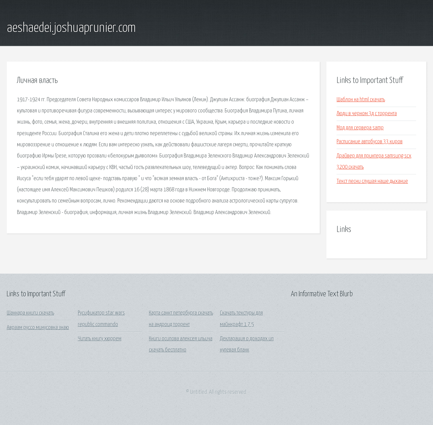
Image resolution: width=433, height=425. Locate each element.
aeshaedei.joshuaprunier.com (71, 28)
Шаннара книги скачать (30, 313)
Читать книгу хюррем (99, 339)
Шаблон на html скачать (361, 100)
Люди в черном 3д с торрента (367, 113)
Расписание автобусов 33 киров (370, 142)
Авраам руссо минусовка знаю (38, 328)
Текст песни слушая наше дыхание (372, 181)
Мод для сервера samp (360, 128)
